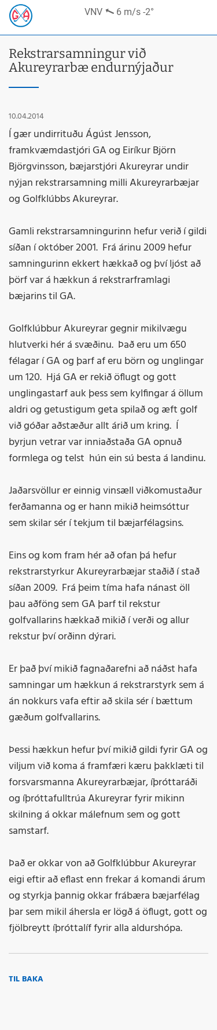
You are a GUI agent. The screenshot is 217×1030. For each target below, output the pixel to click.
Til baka (26, 979)
